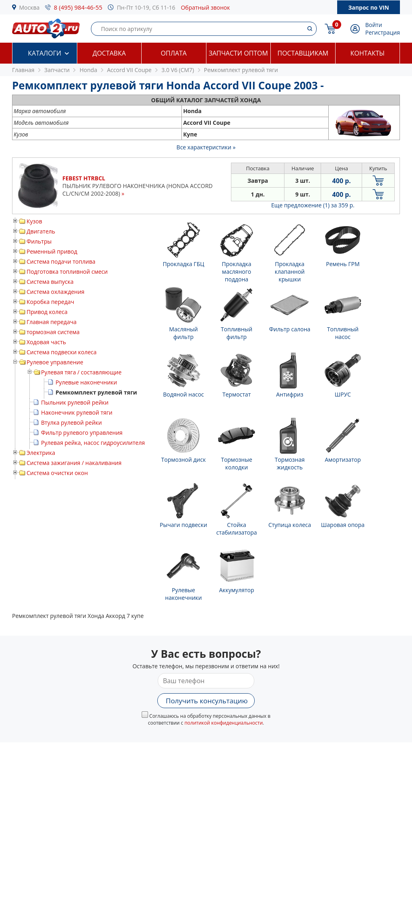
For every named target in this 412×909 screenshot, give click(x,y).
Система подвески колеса (62, 352)
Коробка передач (50, 302)
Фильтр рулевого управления (82, 432)
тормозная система (53, 332)
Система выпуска (50, 281)
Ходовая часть (46, 342)
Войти (373, 25)
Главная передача (51, 322)
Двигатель (41, 231)
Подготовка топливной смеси (67, 271)
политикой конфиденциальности (223, 722)
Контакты (367, 53)
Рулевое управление (55, 362)
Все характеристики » (206, 147)
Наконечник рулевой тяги (76, 412)
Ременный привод (52, 251)
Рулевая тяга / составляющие (81, 372)
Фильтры (39, 241)
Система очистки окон (57, 473)
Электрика (41, 453)
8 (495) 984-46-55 (78, 7)
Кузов (34, 221)
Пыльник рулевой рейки (75, 402)
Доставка (109, 53)
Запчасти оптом (238, 53)
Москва (29, 7)
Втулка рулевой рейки (71, 422)
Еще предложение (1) (312, 205)
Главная (23, 70)
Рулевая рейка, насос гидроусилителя (93, 442)
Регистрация (382, 32)
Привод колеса (47, 312)
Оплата (174, 53)
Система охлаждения (55, 291)
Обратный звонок (205, 7)
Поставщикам (303, 53)
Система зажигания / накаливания (74, 463)
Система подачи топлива (61, 261)
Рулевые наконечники (86, 382)
